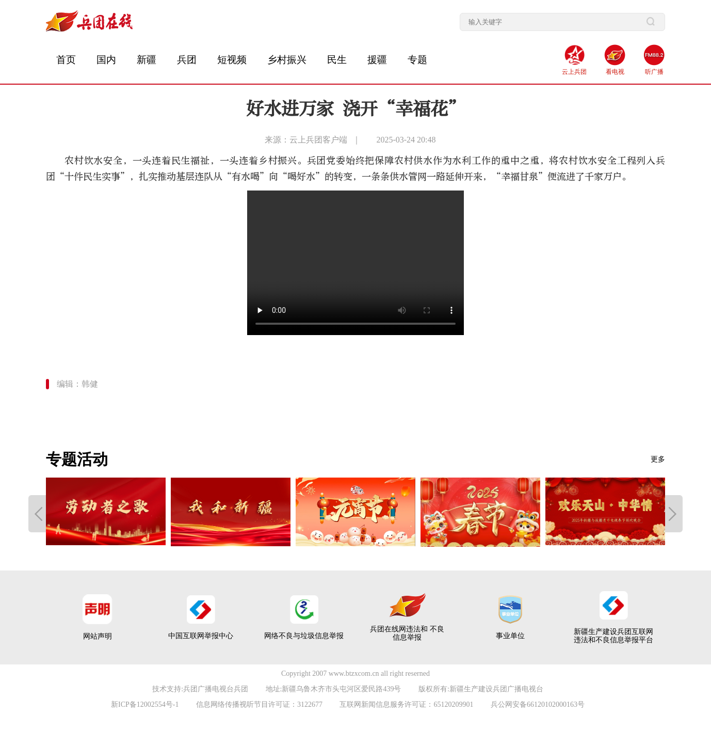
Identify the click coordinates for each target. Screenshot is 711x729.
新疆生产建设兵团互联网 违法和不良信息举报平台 (613, 636)
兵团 (187, 59)
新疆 (146, 59)
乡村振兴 (286, 59)
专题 (417, 59)
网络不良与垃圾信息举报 (304, 636)
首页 (66, 59)
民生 (337, 59)
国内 (106, 59)
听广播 (654, 71)
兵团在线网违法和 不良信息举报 (407, 633)
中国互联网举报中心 (200, 636)
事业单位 (510, 636)
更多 (658, 459)
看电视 (615, 71)
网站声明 (97, 636)
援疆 (377, 59)
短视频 (232, 59)
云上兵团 (574, 71)
